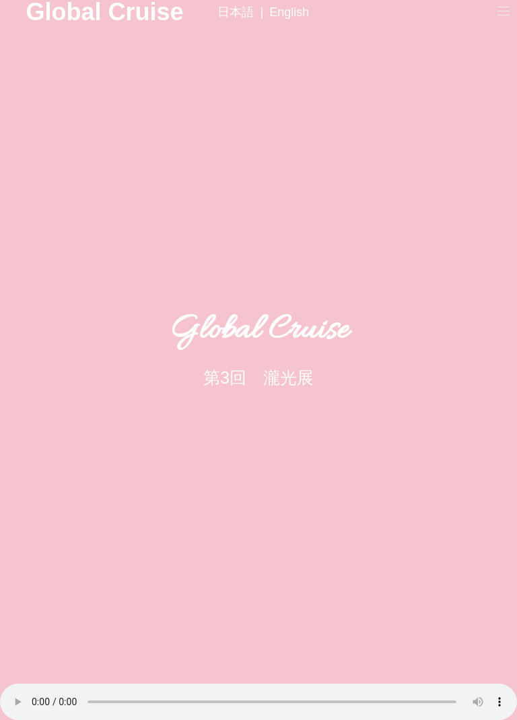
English (289, 12)
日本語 (235, 12)
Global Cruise (51, 12)
